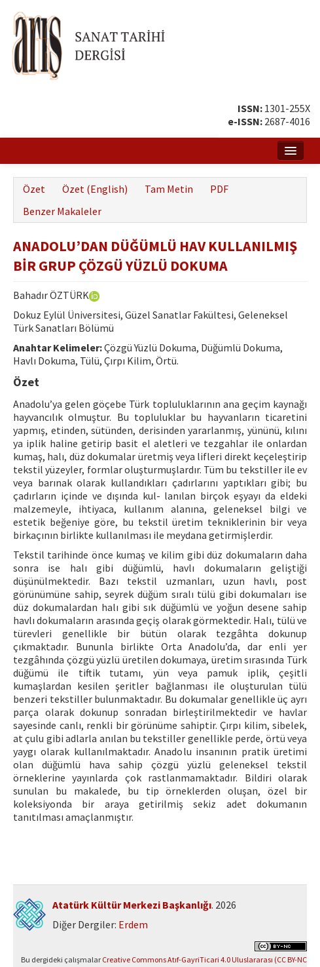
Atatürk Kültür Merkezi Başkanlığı (131, 904)
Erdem (133, 924)
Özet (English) (95, 188)
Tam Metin (169, 188)
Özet (34, 188)
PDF (219, 188)
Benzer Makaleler (62, 211)
